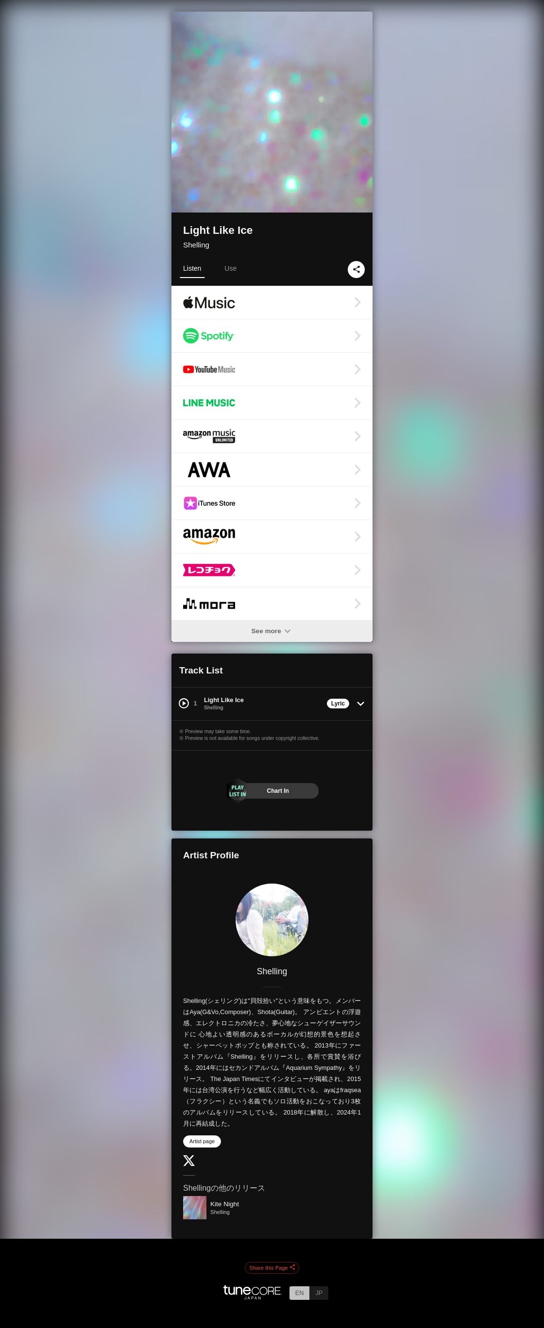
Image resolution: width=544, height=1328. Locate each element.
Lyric (338, 703)
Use (230, 268)
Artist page (202, 1141)
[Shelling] (272, 920)
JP (319, 1292)
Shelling (196, 245)
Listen (192, 268)
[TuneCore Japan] (252, 1297)
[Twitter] (189, 1163)
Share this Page (272, 1268)
